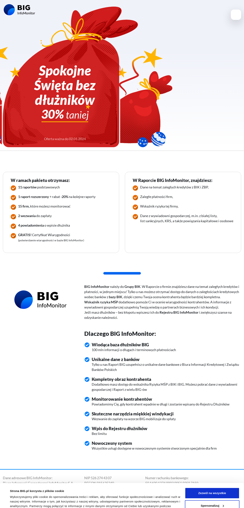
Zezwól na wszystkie (212, 472)
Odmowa (212, 497)
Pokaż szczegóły (21, 500)
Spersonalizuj (212, 484)
